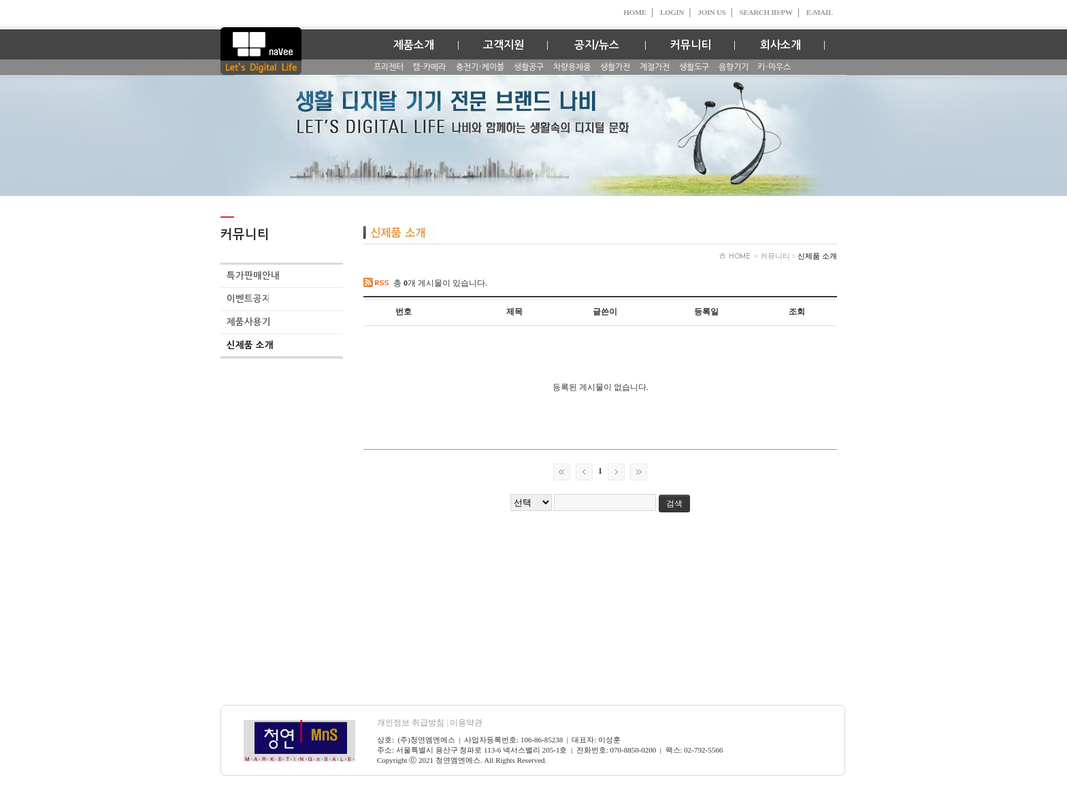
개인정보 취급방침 (413, 722)
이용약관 (466, 722)
